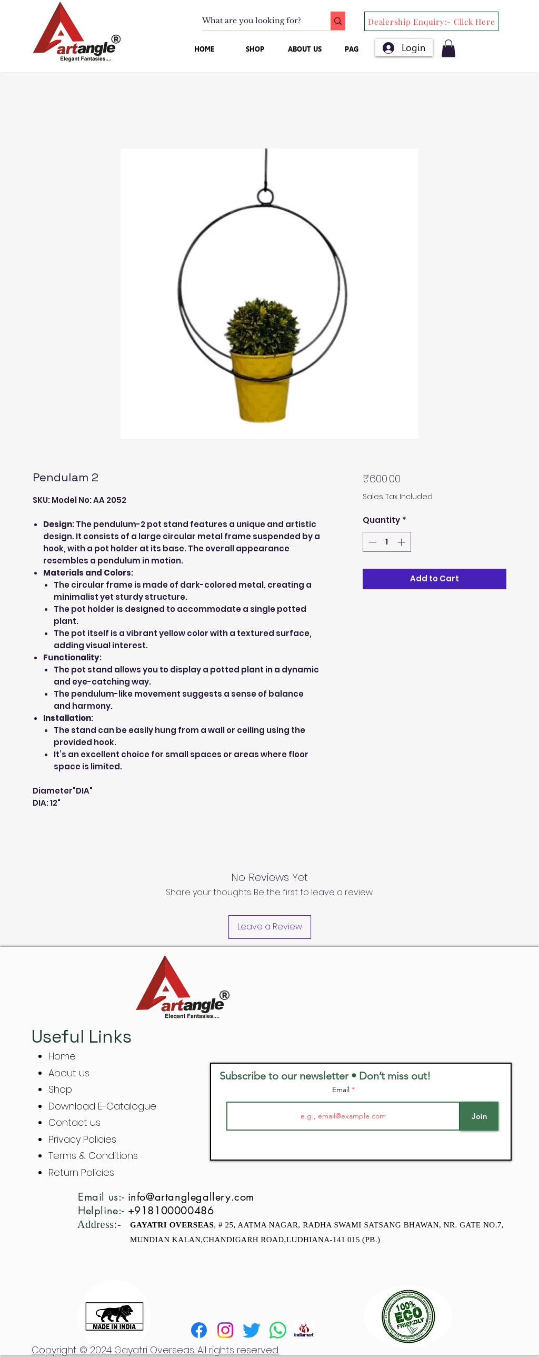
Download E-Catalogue (102, 1106)
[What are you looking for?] (255, 21)
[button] (448, 48)
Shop (60, 1089)
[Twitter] (251, 1330)
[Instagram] (225, 1330)
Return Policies (81, 1172)
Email (342, 1089)
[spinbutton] (386, 542)
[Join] (479, 1116)
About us (68, 1072)
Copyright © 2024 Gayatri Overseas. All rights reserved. (155, 1349)
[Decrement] (371, 542)
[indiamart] (304, 1330)
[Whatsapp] (277, 1330)
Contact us (74, 1122)
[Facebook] (198, 1330)
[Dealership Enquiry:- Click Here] (431, 21)
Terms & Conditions (93, 1155)
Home (62, 1056)
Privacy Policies (83, 1139)
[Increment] (402, 542)
